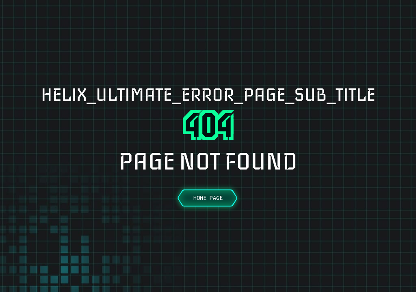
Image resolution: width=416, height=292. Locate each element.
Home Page (208, 198)
